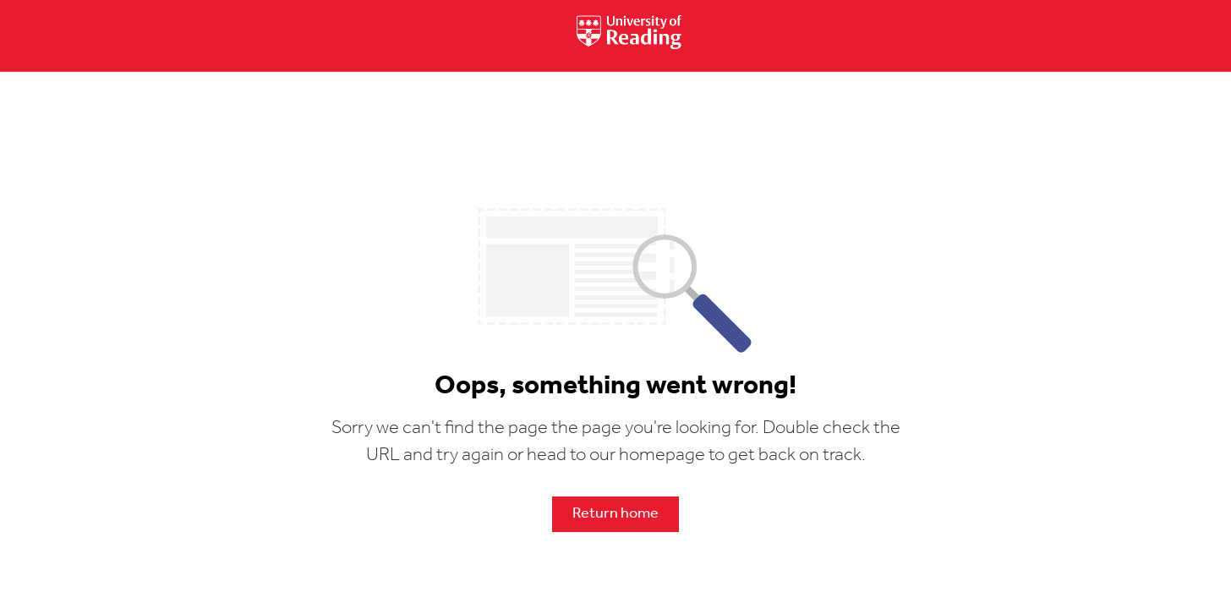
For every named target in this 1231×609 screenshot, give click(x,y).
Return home (615, 514)
